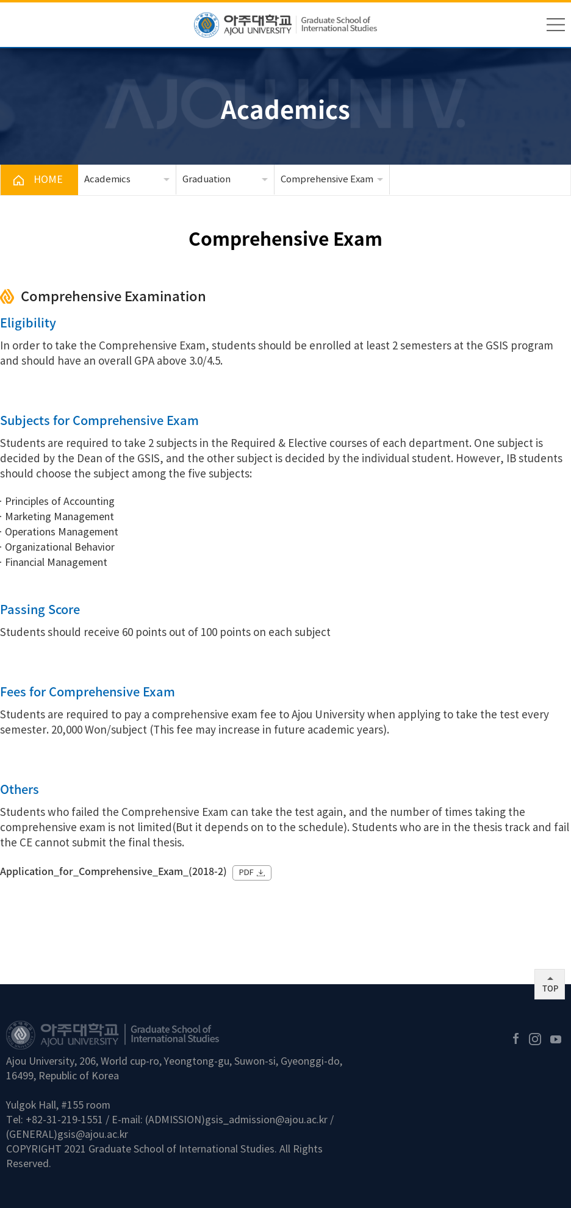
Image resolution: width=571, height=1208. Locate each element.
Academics (107, 179)
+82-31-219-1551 (64, 1120)
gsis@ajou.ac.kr (92, 1134)
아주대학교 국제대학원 (285, 24)
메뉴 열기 (556, 24)
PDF (246, 872)
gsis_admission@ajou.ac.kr (266, 1120)
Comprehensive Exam (327, 179)
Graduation (206, 179)
